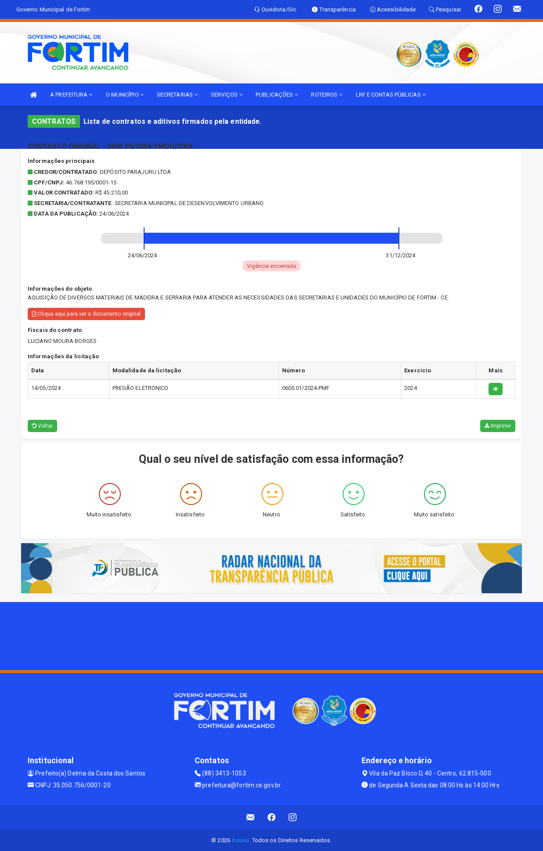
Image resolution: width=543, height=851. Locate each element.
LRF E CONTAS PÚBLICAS (391, 94)
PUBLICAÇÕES (277, 94)
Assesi (241, 840)
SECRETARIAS (177, 94)
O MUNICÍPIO (125, 94)
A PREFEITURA (71, 94)
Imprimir (498, 426)
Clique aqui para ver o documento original (86, 314)
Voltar (42, 426)
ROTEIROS (326, 94)
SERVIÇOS (227, 94)
